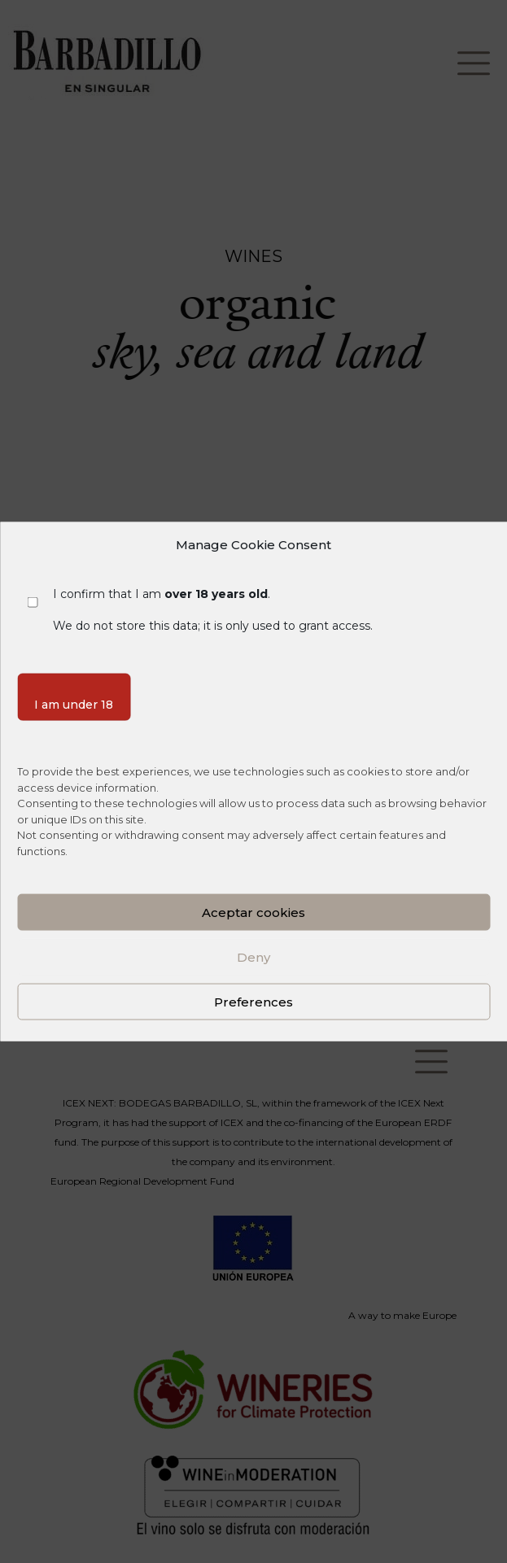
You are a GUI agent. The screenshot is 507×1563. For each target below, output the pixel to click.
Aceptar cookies (253, 911)
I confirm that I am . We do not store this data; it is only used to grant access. (213, 610)
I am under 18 (73, 703)
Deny (253, 956)
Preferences (253, 1001)
